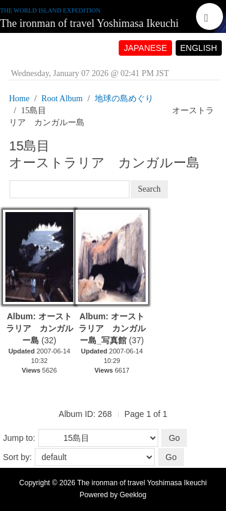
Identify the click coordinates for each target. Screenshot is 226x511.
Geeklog (133, 495)
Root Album (62, 98)
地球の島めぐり (124, 98)
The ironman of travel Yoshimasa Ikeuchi (89, 23)
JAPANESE (145, 48)
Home (19, 98)
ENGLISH (198, 48)
